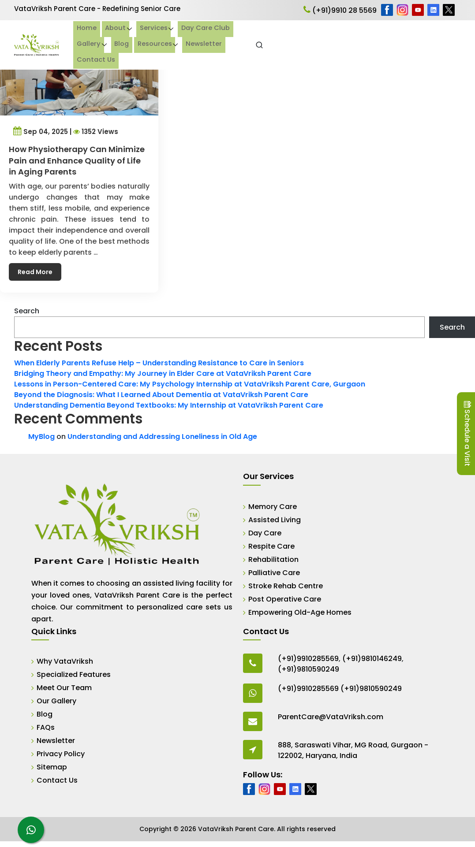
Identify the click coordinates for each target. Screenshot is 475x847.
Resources (355, 37)
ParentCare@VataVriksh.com (330, 717)
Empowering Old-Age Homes (300, 612)
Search (26, 311)
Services (190, 37)
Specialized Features (74, 674)
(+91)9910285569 (308, 659)
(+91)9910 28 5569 (340, 10)
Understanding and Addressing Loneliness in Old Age (162, 436)
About (151, 37)
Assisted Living (274, 520)
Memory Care (272, 507)
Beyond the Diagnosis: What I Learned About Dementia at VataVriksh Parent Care (161, 395)
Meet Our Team (64, 688)
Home (122, 37)
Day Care (264, 533)
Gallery (288, 37)
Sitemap (52, 767)
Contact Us (132, 52)
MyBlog (41, 436)
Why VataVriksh (65, 661)
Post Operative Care (284, 599)
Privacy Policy (61, 754)
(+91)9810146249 (372, 659)
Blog (321, 37)
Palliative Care (274, 573)
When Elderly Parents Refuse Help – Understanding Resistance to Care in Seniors (159, 363)
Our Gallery (56, 701)
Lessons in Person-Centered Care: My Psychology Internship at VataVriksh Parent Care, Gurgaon (189, 384)
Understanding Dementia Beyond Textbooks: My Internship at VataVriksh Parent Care (168, 405)
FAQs (46, 727)
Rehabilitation (273, 559)
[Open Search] (455, 45)
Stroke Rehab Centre (285, 586)
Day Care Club (243, 37)
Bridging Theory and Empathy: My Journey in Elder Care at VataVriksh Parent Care (162, 373)
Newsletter (405, 37)
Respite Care (271, 546)
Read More (37, 266)
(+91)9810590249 (308, 669)
